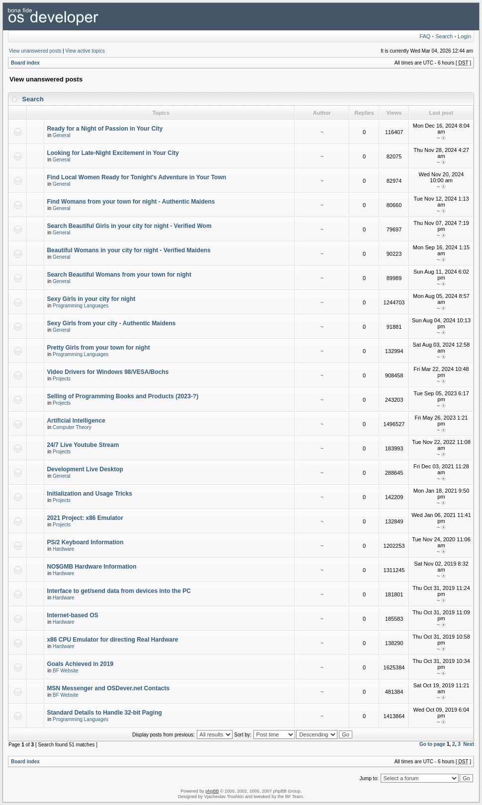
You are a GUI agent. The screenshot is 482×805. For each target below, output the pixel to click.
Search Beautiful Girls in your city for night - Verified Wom (129, 225)
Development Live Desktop (85, 469)
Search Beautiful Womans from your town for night (119, 274)
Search (444, 36)
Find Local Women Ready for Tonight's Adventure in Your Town (136, 177)
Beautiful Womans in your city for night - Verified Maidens (128, 250)
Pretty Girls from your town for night (98, 347)
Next (468, 744)
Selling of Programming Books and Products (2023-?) (122, 396)
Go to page (432, 744)
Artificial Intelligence (76, 420)
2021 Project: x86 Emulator (85, 517)
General (62, 135)
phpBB (212, 791)
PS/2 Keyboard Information (85, 542)
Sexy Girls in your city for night (91, 298)
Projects (62, 378)
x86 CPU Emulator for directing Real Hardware (112, 639)
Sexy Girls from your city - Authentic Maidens (111, 323)
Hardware (63, 549)
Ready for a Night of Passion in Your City (104, 128)
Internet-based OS (72, 615)
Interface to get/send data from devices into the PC (118, 590)
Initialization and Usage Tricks (89, 493)
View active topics (85, 51)
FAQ (424, 36)
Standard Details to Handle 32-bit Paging (104, 712)
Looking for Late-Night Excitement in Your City (113, 152)
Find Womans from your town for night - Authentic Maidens (131, 201)
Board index (25, 63)
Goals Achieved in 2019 (80, 663)
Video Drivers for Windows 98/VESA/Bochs (107, 371)
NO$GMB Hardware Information (91, 566)
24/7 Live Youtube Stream (83, 444)
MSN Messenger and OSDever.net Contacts (108, 688)
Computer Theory (72, 427)
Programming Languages (80, 305)
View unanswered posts (35, 51)
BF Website (66, 670)
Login (464, 36)
